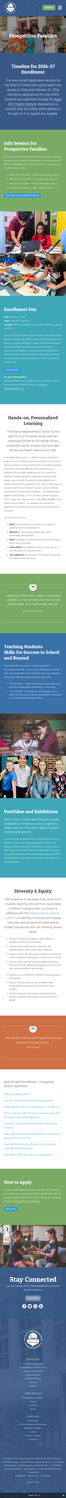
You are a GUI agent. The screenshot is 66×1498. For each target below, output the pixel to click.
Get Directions (20, 1476)
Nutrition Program (33, 1375)
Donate (49, 7)
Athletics (33, 1386)
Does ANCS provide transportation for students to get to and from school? (32, 1136)
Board (33, 1409)
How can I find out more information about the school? (30, 1125)
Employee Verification (33, 1428)
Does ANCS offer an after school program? (28, 1154)
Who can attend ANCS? (17, 1094)
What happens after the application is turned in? (31, 1106)
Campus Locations (33, 1435)
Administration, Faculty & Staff (33, 1367)
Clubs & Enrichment (33, 1379)
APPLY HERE (11, 1209)
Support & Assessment (33, 1371)
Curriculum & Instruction (33, 1364)
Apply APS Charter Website (27, 1201)
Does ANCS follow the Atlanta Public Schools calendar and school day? (30, 1146)
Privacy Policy (46, 1476)
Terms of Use (33, 1476)
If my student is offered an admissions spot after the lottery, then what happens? (32, 1115)
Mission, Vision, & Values (33, 1398)
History (33, 1402)
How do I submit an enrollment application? (29, 1100)
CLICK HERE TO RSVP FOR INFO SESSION (22, 195)
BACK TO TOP (33, 1482)
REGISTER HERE (12, 370)
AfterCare (33, 1382)
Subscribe (33, 1298)
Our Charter (33, 1405)
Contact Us (33, 1439)
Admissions (33, 1421)
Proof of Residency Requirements (33, 1424)
